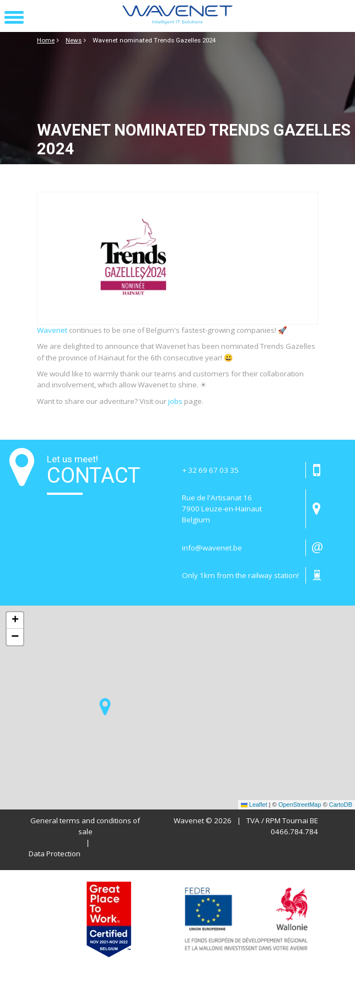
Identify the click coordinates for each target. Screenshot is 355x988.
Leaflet (254, 804)
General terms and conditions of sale (85, 826)
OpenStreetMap (299, 804)
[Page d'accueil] (177, 16)
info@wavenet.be (212, 548)
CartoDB (340, 804)
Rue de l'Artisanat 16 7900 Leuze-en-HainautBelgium (222, 509)
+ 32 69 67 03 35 (210, 470)
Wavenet (52, 330)
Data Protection (54, 854)
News (74, 40)
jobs (175, 401)
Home (46, 40)
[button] (14, 18)
